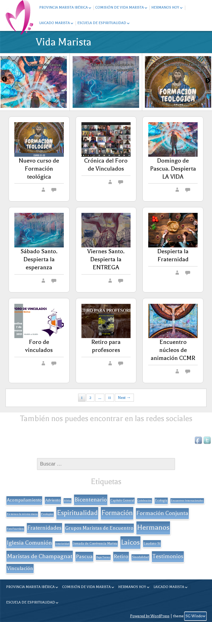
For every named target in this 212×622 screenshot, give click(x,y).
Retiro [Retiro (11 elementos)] (121, 556)
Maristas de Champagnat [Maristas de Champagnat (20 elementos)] (39, 556)
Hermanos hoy (165, 7)
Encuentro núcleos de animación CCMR (173, 350)
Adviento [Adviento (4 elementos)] (52, 500)
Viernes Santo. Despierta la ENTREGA (105, 259)
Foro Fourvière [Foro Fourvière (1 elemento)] (15, 528)
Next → (124, 397)
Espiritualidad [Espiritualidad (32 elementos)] (77, 513)
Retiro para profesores (106, 346)
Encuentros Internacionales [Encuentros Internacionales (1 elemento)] (187, 500)
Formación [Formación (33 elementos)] (117, 513)
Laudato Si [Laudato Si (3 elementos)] (152, 543)
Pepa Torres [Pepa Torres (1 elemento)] (103, 557)
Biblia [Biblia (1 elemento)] (67, 500)
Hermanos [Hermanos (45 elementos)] (153, 527)
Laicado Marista (54, 23)
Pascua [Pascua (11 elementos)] (84, 556)
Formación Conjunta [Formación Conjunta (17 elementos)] (162, 513)
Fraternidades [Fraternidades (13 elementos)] (44, 528)
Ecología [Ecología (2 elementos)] (161, 500)
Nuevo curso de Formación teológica (39, 168)
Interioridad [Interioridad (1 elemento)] (62, 543)
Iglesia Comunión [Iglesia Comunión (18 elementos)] (29, 542)
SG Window (195, 616)
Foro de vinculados (39, 346)
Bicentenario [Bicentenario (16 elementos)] (91, 499)
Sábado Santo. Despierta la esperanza (38, 259)
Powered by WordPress (149, 616)
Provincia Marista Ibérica (63, 7)
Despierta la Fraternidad (173, 255)
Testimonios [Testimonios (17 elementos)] (167, 556)
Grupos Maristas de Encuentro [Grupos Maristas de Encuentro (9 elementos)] (99, 528)
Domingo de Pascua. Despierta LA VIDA (173, 168)
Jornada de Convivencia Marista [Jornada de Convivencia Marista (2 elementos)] (95, 543)
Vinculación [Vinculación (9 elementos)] (20, 568)
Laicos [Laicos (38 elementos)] (130, 542)
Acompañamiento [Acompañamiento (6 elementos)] (24, 500)
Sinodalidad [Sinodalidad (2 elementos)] (140, 557)
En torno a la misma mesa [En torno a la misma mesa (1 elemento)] (22, 514)
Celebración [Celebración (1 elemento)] (145, 500)
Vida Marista (63, 42)
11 (109, 397)
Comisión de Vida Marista (119, 7)
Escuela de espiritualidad (101, 23)
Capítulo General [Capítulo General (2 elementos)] (122, 500)
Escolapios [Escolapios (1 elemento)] (47, 514)
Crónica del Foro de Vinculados (106, 164)
